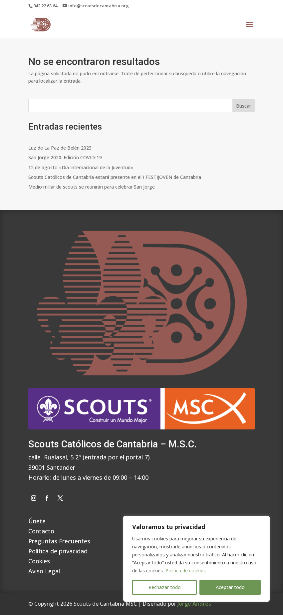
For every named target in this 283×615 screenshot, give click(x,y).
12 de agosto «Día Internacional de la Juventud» (80, 167)
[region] (196, 559)
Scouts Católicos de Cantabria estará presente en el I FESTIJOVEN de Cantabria (114, 177)
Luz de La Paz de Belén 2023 (60, 148)
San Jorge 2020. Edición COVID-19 (65, 157)
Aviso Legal (44, 570)
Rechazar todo (164, 587)
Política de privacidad (58, 550)
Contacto (41, 530)
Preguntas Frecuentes (59, 540)
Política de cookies (185, 570)
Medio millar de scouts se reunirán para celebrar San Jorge (91, 187)
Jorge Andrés (194, 603)
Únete (37, 520)
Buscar (243, 106)
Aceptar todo (230, 587)
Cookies (39, 560)
